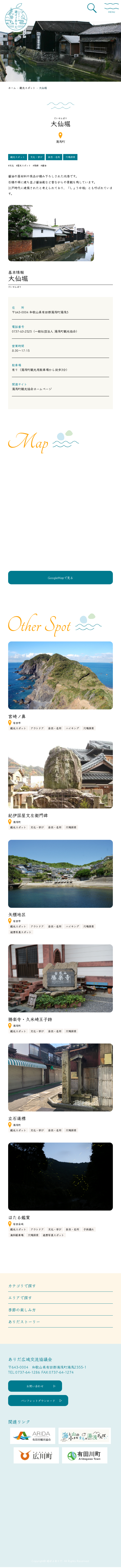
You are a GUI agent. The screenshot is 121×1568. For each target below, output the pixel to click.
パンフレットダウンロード (38, 1401)
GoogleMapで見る (60, 577)
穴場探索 (70, 157)
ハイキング (72, 728)
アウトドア (37, 728)
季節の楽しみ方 (22, 1310)
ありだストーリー (24, 1322)
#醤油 (43, 165)
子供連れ (88, 1229)
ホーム (12, 88)
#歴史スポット (23, 165)
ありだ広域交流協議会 (30, 1359)
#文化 (11, 165)
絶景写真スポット (20, 932)
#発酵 (35, 165)
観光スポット (17, 157)
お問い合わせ (36, 1386)
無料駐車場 (17, 1235)
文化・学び (36, 157)
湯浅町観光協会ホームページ (32, 389)
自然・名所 (54, 157)
